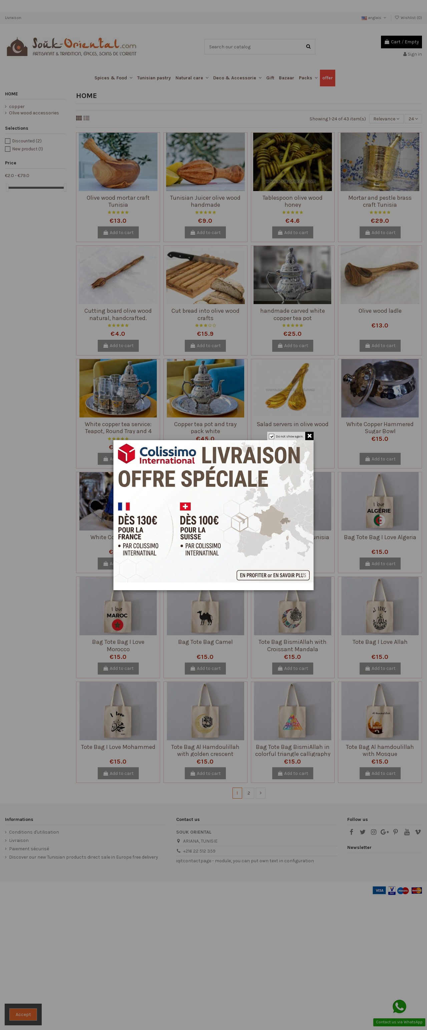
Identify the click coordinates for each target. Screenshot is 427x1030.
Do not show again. (290, 436)
